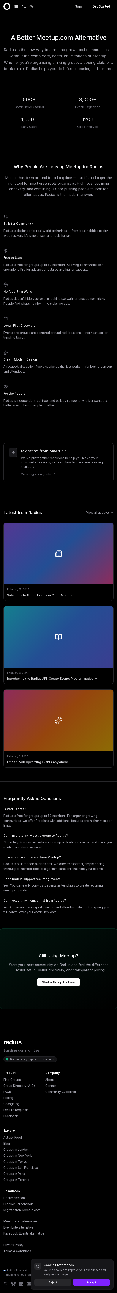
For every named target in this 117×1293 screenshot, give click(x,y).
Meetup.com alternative (20, 1221)
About (49, 1079)
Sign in (80, 6)
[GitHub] (5, 1284)
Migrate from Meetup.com (21, 1210)
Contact (50, 1085)
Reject (53, 1282)
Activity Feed (12, 1137)
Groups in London (16, 1149)
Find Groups (12, 1079)
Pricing (8, 1098)
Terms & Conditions (17, 1251)
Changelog (11, 1104)
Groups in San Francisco (20, 1167)
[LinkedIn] (21, 1284)
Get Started (101, 6)
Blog (6, 1143)
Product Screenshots (18, 1204)
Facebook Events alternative (23, 1233)
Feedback (10, 1116)
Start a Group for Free (58, 982)
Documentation (14, 1198)
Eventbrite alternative (18, 1227)
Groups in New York (17, 1155)
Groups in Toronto (16, 1180)
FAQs (7, 1092)
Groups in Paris (14, 1173)
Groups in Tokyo (15, 1161)
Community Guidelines (61, 1092)
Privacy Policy (13, 1245)
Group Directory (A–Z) (19, 1085)
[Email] (29, 1284)
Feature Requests (15, 1110)
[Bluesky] (13, 1284)
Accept (91, 1282)
